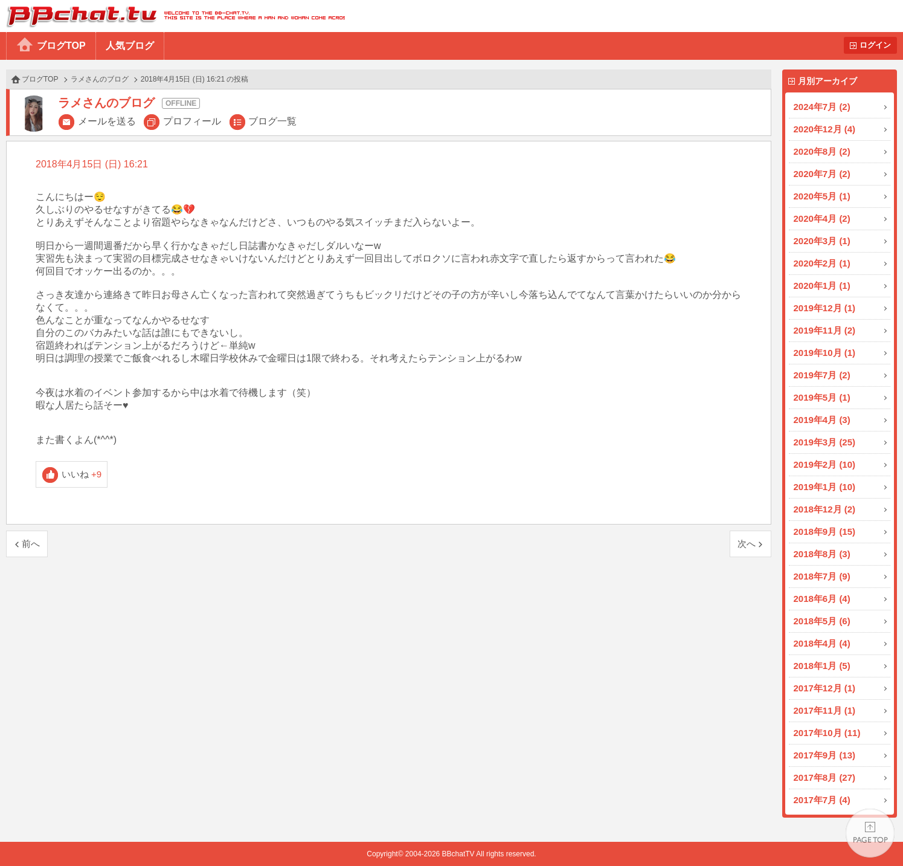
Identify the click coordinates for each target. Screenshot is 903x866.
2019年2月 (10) (825, 464)
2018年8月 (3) (822, 554)
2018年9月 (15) (825, 531)
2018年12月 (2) (825, 509)
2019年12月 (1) (825, 308)
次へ (747, 543)
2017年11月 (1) (825, 710)
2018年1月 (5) (822, 666)
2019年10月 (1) (825, 352)
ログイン (875, 45)
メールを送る (107, 121)
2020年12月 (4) (825, 129)
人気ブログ (130, 45)
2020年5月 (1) (822, 196)
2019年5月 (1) (822, 397)
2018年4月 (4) (822, 643)
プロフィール (192, 121)
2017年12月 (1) (825, 688)
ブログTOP (61, 45)
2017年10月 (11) (827, 733)
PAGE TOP (870, 833)
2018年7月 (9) (822, 576)
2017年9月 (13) (825, 755)
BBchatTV (172, 16)
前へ (31, 543)
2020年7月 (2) (822, 174)
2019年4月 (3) (822, 420)
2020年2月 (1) (822, 263)
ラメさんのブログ (100, 79)
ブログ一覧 (272, 121)
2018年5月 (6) (822, 621)
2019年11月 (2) (825, 330)
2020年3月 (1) (822, 241)
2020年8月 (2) (822, 151)
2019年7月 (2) (822, 375)
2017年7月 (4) (822, 800)
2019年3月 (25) (825, 442)
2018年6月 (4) (822, 598)
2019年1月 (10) (825, 487)
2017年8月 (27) (825, 777)
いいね (82, 474)
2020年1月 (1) (822, 285)
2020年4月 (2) (822, 218)
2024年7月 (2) (822, 107)
